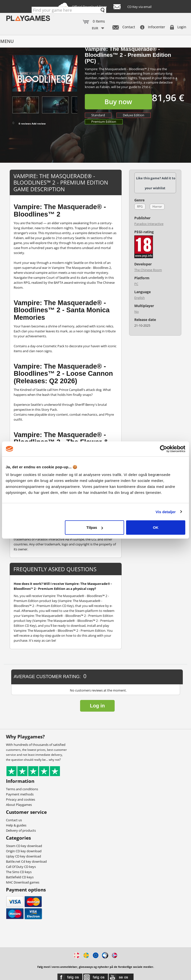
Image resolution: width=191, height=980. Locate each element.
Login (178, 27)
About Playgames (19, 804)
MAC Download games (22, 882)
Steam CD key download (24, 846)
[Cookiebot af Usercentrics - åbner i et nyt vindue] (163, 448)
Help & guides (16, 825)
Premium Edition (103, 121)
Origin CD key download (24, 851)
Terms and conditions (22, 789)
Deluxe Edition (133, 115)
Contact (123, 27)
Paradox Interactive (148, 223)
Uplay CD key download (23, 856)
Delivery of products (21, 830)
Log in (97, 705)
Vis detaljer (166, 511)
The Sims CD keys (19, 872)
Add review (39, 123)
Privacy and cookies (20, 799)
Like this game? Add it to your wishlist (155, 183)
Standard (98, 115)
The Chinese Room (148, 270)
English (139, 297)
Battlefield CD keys (20, 877)
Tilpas (94, 527)
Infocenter (152, 27)
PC (136, 284)
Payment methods (20, 794)
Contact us (14, 820)
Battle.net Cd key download (26, 861)
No (136, 311)
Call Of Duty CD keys (21, 866)
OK (156, 527)
